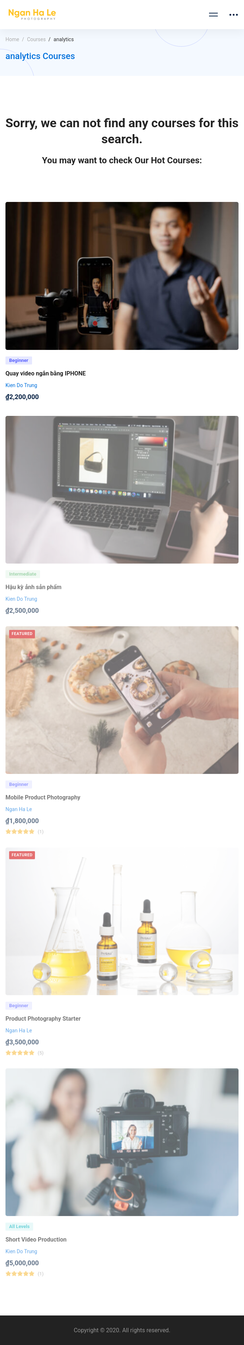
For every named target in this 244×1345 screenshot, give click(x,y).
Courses (36, 39)
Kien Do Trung (21, 387)
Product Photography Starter (43, 1025)
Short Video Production (36, 1246)
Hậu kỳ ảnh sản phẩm (33, 593)
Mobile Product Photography (42, 803)
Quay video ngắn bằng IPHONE (45, 375)
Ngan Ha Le (18, 816)
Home (12, 39)
